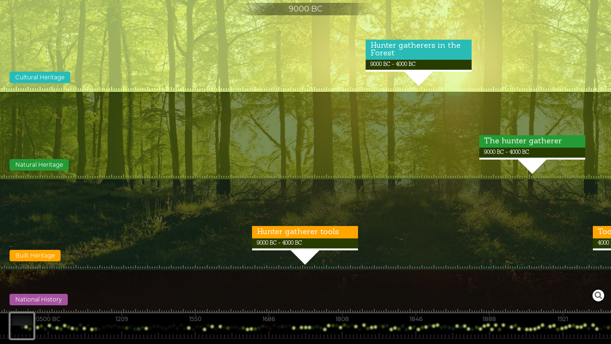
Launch (598, 295)
